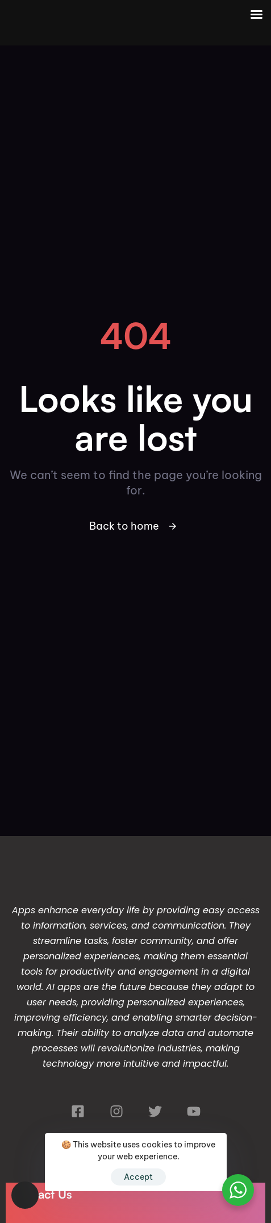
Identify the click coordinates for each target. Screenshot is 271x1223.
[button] (25, 1195)
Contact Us (41, 1194)
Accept (138, 1177)
